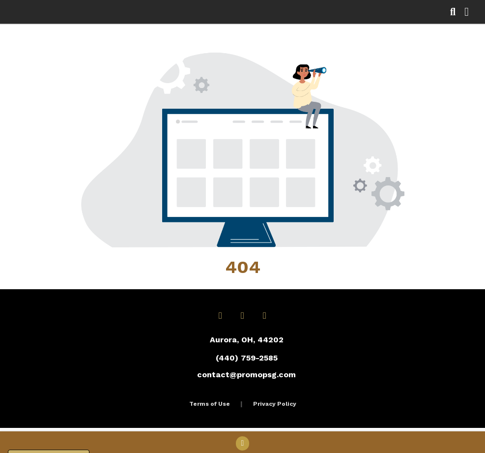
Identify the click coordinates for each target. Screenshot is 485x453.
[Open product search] (453, 12)
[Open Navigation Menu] (466, 12)
